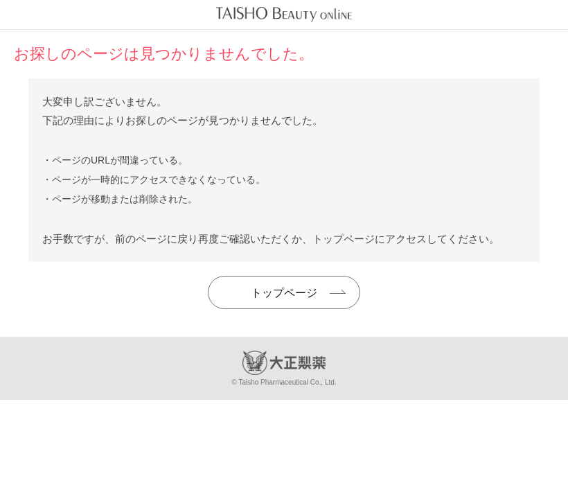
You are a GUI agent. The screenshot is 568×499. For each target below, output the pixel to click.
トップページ (284, 293)
